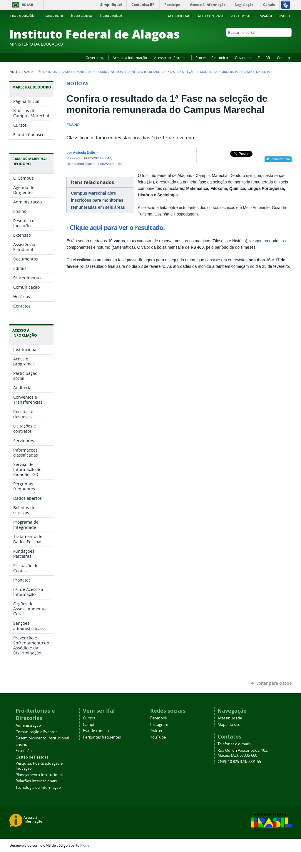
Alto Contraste (211, 16)
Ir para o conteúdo (24, 15)
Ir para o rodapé (113, 15)
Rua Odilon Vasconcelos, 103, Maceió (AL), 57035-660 (243, 753)
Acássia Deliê (84, 152)
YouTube (267, 44)
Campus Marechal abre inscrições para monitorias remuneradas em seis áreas (98, 200)
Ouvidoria (243, 57)
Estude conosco (97, 730)
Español (265, 16)
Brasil (28, 4)
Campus (67, 72)
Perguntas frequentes (102, 737)
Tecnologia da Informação (38, 787)
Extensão (24, 750)
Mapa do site (241, 16)
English (283, 16)
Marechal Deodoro (92, 72)
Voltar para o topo (274, 683)
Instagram (274, 44)
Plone (84, 845)
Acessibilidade (180, 16)
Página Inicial (47, 72)
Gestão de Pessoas (32, 757)
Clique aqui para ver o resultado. (117, 227)
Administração (28, 725)
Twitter (281, 44)
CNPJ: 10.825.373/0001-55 (239, 761)
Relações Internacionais (36, 781)
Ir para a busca (84, 15)
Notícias (117, 72)
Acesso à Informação (130, 57)
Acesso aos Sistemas (171, 57)
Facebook (259, 44)
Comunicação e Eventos (36, 731)
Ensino (21, 744)
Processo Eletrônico (211, 57)
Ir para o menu (55, 15)
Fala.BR (264, 57)
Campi (88, 724)
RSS (289, 44)
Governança (96, 57)
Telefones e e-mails (234, 743)
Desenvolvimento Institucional (42, 738)
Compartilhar (281, 159)
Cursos (89, 718)
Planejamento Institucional (39, 774)
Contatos (284, 57)
